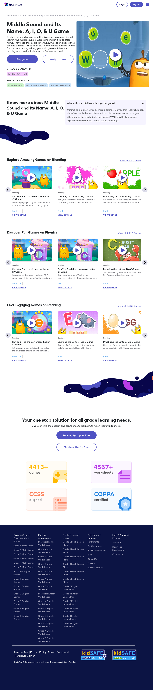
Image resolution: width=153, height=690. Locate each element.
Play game (22, 59)
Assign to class (58, 59)
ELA (31, 15)
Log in (122, 4)
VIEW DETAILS (19, 215)
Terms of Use (21, 652)
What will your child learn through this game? (105, 103)
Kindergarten (42, 15)
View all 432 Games (130, 160)
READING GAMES (36, 85)
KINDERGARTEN (17, 73)
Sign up (136, 4)
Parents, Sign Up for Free (76, 435)
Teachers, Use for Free (76, 447)
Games (23, 15)
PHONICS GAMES (60, 85)
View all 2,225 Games (129, 233)
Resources (12, 15)
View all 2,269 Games (129, 306)
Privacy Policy (38, 652)
